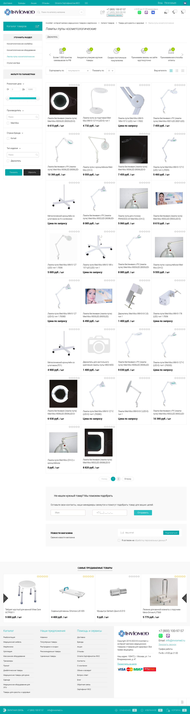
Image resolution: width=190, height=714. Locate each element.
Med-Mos (15, 123)
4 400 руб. (59, 617)
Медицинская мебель (12, 642)
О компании (82, 666)
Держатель (16, 161)
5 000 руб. (13, 617)
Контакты (81, 661)
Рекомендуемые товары (50, 651)
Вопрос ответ (82, 675)
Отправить (142, 512)
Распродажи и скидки (49, 647)
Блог (79, 680)
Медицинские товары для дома (16, 675)
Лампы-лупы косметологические (21, 57)
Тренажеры (8, 661)
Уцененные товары (48, 656)
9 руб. (103, 617)
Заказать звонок (115, 15)
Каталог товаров (23, 26)
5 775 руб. (151, 617)
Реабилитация (9, 637)
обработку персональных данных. (150, 540)
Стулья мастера (13, 63)
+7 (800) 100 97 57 (35, 710)
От (8, 89)
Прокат (6, 666)
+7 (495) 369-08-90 (116, 12)
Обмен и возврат (84, 670)
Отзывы (45, 3)
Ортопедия (7, 651)
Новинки (43, 637)
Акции (33, 3)
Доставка (7, 3)
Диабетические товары (13, 670)
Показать (14, 172)
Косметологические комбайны (20, 44)
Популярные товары (48, 642)
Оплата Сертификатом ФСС (67, 3)
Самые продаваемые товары (95, 567)
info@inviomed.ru (175, 640)
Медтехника (8, 647)
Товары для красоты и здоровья (16, 692)
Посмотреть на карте (127, 664)
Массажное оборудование (14, 656)
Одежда (6, 680)
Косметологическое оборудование (21, 50)
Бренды (21, 3)
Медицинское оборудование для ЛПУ (16, 686)
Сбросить (32, 172)
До (23, 89)
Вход (160, 3)
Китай (13, 138)
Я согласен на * (144, 540)
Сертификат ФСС (84, 689)
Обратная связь (83, 685)
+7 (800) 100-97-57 (116, 9)
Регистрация (170, 3)
